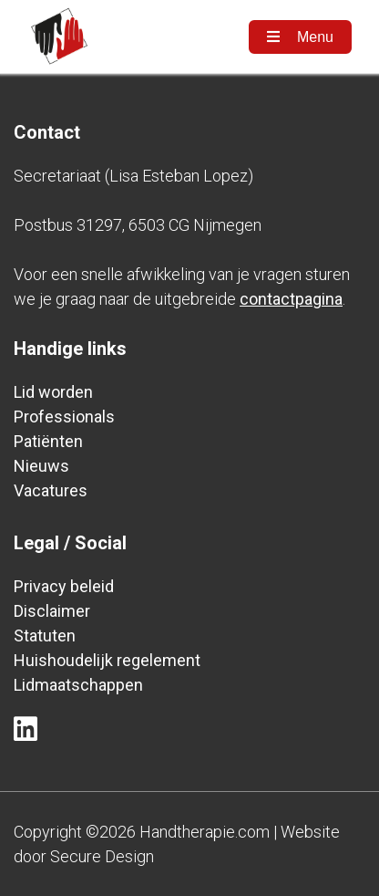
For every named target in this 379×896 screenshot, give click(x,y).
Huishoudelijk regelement (107, 660)
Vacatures (50, 490)
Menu (300, 37)
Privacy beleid (64, 586)
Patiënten (48, 441)
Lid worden (53, 391)
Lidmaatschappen (78, 684)
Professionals (64, 416)
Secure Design (102, 856)
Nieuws (41, 465)
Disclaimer (52, 610)
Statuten (45, 635)
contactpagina (291, 298)
